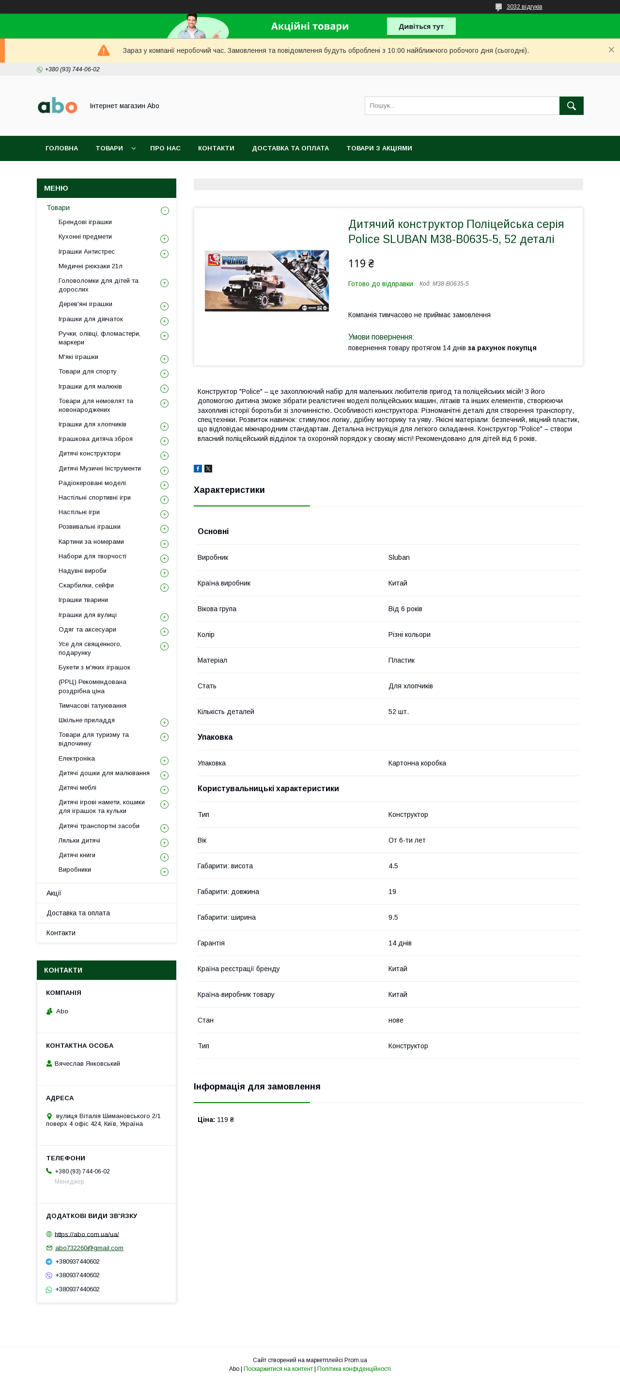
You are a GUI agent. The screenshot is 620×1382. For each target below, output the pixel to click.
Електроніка (77, 758)
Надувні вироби (83, 570)
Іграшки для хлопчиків (92, 424)
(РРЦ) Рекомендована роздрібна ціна (92, 686)
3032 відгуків (524, 6)
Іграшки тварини (83, 599)
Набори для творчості (92, 556)
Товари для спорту (88, 371)
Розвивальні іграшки (90, 526)
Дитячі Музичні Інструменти (100, 468)
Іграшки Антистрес (87, 251)
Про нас (165, 148)
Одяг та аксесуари (87, 629)
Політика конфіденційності (354, 1369)
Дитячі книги (77, 855)
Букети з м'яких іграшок (94, 667)
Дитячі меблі (77, 787)
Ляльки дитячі (79, 840)
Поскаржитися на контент (278, 1369)
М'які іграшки (78, 356)
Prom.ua (355, 1360)
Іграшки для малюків (90, 386)
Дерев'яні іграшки (85, 304)
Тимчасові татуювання (92, 705)
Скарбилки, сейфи (86, 585)
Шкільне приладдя (87, 720)
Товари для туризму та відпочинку (94, 739)
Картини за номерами (91, 541)
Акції (54, 893)
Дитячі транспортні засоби (99, 825)
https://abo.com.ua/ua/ (87, 1233)
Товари (109, 148)
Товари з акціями (379, 148)
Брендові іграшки (85, 222)
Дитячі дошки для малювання (104, 773)
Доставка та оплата (290, 148)
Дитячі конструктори (90, 453)
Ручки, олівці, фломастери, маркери (99, 338)
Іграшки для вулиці (88, 614)
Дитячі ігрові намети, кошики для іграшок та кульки (102, 806)
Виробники (75, 869)
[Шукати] (571, 106)
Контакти (216, 148)
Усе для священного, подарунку (90, 648)
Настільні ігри (79, 512)
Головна (62, 148)
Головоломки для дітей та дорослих (99, 285)
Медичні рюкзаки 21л (91, 266)
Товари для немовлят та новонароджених (96, 405)
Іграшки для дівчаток (91, 319)
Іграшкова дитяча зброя (96, 438)
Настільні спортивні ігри (95, 497)
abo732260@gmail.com (89, 1248)
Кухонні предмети (85, 236)
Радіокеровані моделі (92, 483)
